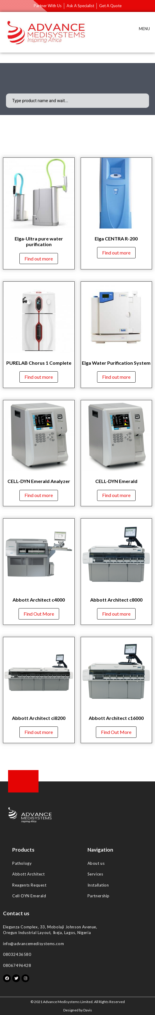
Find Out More (39, 614)
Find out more (38, 258)
